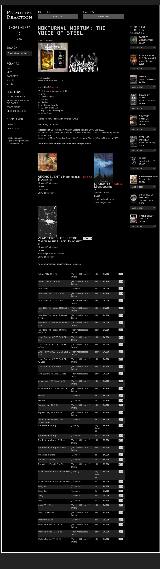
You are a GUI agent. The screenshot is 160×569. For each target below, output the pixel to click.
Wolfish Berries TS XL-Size (50, 539)
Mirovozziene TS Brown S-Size (52, 388)
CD (8, 68)
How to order (13, 128)
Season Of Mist (102, 192)
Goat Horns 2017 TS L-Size (50, 293)
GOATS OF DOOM (144, 96)
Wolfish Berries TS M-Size (50, 532)
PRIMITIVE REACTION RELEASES (18, 101)
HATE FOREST (146, 216)
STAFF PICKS (13, 107)
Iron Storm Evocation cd (145, 121)
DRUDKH (101, 184)
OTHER (10, 84)
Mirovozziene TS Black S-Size (52, 374)
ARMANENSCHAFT (147, 176)
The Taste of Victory (47, 425)
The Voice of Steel (46, 455)
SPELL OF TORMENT (144, 138)
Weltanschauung (45, 519)
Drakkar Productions (47, 183)
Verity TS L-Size (45, 505)
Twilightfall (42, 486)
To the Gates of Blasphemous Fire (54, 471)
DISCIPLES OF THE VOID (146, 196)
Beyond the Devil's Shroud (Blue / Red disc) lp (147, 79)
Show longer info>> (47, 193)
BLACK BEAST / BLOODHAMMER (147, 56)
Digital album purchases (17, 140)
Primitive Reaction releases (138, 29)
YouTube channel (14, 143)
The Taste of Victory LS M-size (52, 440)
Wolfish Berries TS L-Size (50, 524)
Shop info (15, 119)
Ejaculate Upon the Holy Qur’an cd (146, 40)
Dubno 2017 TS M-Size (49, 281)
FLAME (142, 158)
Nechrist (42, 395)
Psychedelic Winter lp (144, 179)
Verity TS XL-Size (46, 512)
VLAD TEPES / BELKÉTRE (57, 238)
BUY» (89, 238)
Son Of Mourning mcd (147, 142)
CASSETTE (12, 76)
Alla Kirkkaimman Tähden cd (147, 100)
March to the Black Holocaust (60, 241)
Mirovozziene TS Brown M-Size (52, 381)
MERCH (11, 80)
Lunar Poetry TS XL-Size (49, 366)
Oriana (74, 277)
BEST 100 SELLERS (16, 111)
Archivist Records (80, 274)
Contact (10, 124)
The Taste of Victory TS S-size (52, 447)
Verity (40, 495)
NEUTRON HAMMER (144, 117)
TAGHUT (143, 37)
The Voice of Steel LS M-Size (51, 464)
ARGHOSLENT (49, 176)
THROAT (143, 76)
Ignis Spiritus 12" (147, 161)
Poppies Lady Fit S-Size (49, 405)
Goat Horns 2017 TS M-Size (51, 300)
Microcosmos (103, 186)
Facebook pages (14, 138)
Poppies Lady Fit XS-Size (50, 412)
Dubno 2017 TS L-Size (48, 274)
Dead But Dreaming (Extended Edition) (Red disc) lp (147, 218)
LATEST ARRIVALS (16, 96)
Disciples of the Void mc (146, 200)
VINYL (10, 72)
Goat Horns (43, 288)
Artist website (43, 78)
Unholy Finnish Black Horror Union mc (146, 61)
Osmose (48, 40)
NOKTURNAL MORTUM (63, 28)
